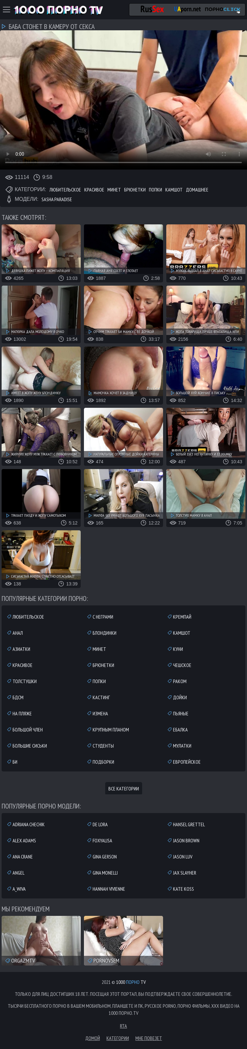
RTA (123, 1026)
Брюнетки (135, 189)
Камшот (174, 189)
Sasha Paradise (56, 199)
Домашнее (197, 189)
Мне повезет (148, 1038)
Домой (92, 1038)
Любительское (65, 189)
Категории (117, 1038)
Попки (155, 189)
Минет (114, 189)
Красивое (94, 189)
